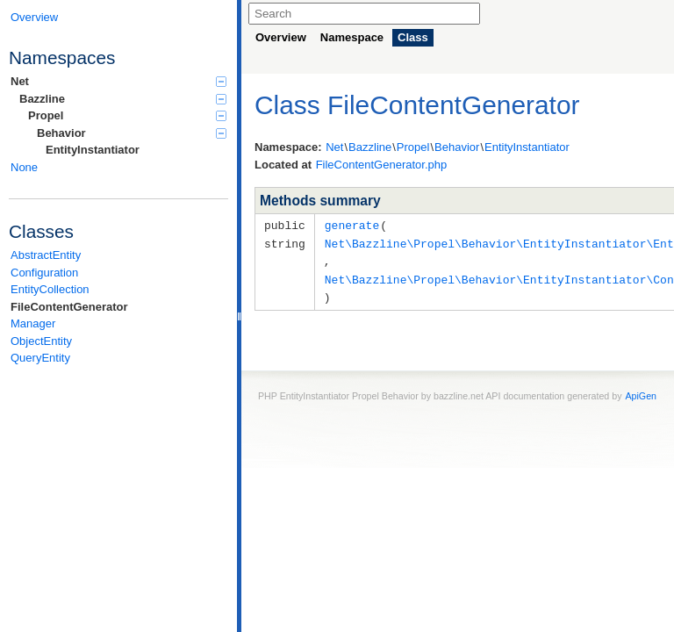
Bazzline (122, 98)
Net (118, 81)
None (24, 167)
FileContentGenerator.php (382, 164)
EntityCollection (50, 289)
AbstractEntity (46, 255)
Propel (127, 115)
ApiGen (640, 391)
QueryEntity (40, 357)
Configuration (44, 272)
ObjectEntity (41, 341)
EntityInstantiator (93, 149)
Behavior (131, 133)
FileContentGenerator (69, 306)
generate (352, 225)
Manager (33, 323)
